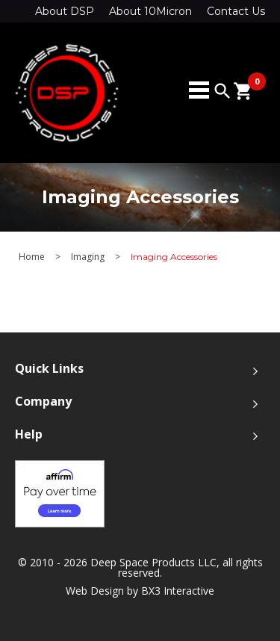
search (222, 91)
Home (32, 257)
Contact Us (236, 11)
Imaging (88, 257)
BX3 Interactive (177, 590)
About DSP (64, 11)
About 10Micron (150, 11)
